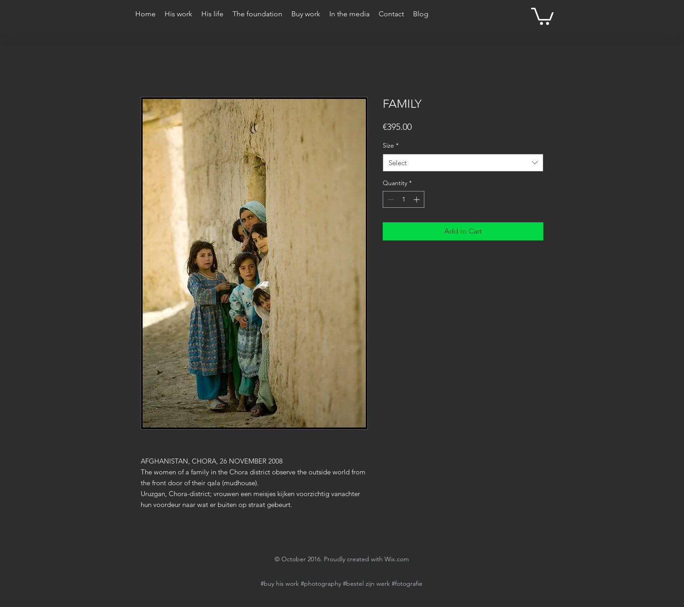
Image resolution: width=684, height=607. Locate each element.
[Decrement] (389, 199)
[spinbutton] (403, 199)
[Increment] (417, 199)
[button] (542, 15)
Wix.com (397, 559)
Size (391, 145)
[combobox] (463, 163)
